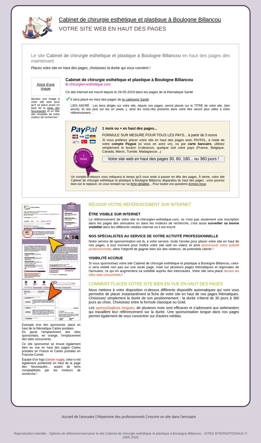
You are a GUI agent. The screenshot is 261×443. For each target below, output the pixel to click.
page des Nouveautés (45, 109)
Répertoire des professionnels (121, 417)
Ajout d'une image (46, 86)
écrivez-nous (197, 184)
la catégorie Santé (135, 99)
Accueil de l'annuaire (78, 417)
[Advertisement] (164, 360)
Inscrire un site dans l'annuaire (172, 417)
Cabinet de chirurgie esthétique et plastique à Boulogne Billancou (140, 19)
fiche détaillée (139, 184)
